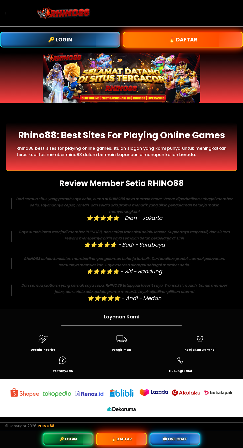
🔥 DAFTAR (182, 39)
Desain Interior (43, 350)
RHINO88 (46, 426)
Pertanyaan (63, 371)
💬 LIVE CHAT (175, 439)
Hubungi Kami (180, 371)
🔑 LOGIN (60, 39)
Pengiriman (121, 350)
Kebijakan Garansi (199, 350)
